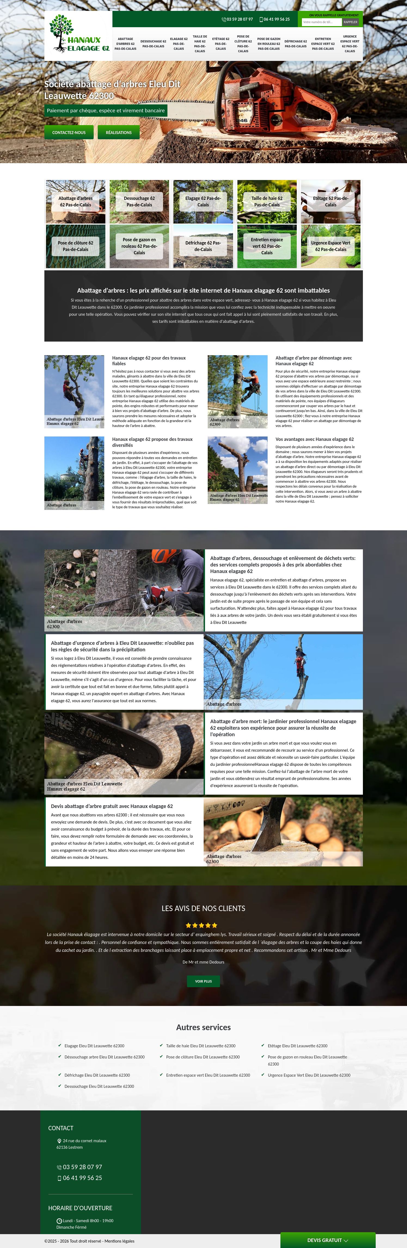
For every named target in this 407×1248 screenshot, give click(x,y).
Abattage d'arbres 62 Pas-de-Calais (125, 44)
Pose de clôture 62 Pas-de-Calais (243, 44)
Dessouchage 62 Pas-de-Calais (153, 43)
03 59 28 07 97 (237, 19)
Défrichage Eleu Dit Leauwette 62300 (97, 1075)
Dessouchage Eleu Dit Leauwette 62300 (99, 1086)
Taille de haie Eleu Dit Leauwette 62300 (200, 1045)
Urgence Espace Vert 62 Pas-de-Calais (349, 44)
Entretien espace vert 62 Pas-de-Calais (323, 44)
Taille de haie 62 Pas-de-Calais (200, 44)
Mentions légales (119, 1241)
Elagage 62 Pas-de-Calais (179, 44)
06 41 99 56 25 (274, 19)
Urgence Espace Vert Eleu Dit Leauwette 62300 (309, 1075)
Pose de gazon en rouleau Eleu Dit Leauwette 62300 (307, 1060)
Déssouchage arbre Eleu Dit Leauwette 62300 (105, 1057)
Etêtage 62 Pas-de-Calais (220, 44)
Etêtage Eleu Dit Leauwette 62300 (297, 1045)
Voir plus (203, 981)
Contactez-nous (69, 132)
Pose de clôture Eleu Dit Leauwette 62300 (203, 1057)
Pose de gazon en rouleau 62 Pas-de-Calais (268, 44)
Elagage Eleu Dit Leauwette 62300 (94, 1045)
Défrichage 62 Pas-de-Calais (295, 43)
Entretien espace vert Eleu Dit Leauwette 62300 (208, 1075)
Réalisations (118, 132)
